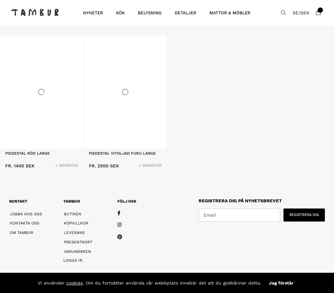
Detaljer (185, 12)
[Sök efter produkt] (283, 13)
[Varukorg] (318, 13)
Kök (120, 12)
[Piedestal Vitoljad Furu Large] (125, 92)
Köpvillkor (76, 223)
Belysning (150, 12)
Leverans (74, 232)
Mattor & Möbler (229, 12)
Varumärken (77, 251)
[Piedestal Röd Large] (41, 92)
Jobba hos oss (26, 214)
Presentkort (78, 242)
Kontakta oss (24, 223)
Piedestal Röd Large (27, 153)
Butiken (72, 214)
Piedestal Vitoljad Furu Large (122, 153)
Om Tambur (21, 232)
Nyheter (93, 12)
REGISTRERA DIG (304, 215)
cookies (74, 282)
